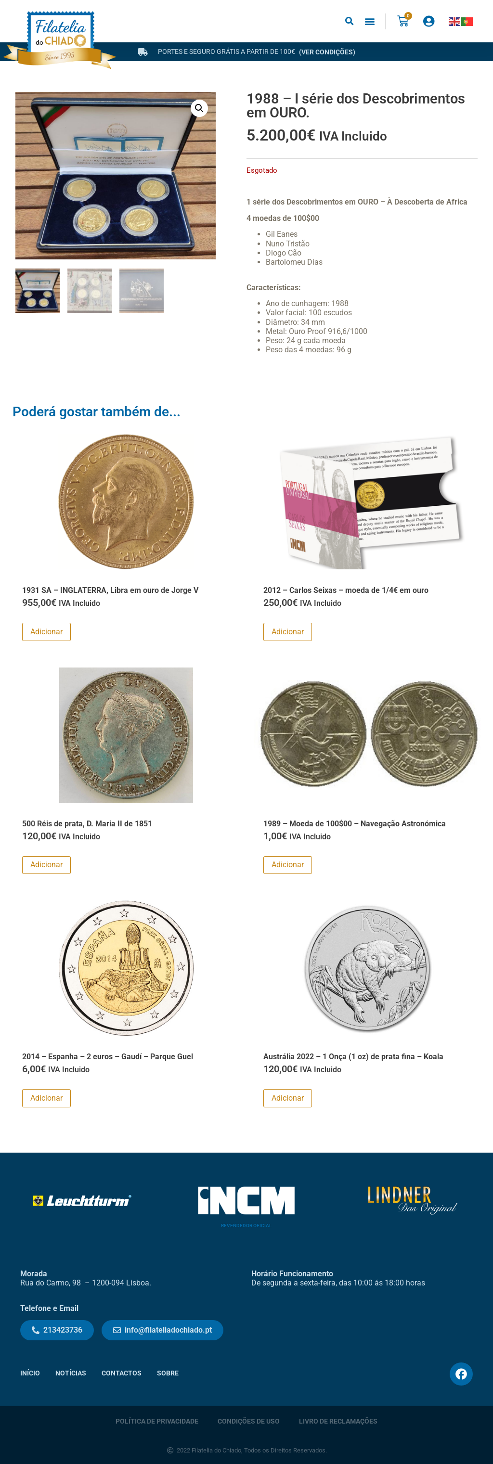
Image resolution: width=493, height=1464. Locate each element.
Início (30, 1373)
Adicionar (46, 631)
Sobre (168, 1373)
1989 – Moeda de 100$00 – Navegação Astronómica (354, 823)
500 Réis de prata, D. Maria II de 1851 (87, 823)
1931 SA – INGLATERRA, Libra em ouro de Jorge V (110, 590)
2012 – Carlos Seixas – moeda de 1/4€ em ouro (345, 590)
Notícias (70, 1373)
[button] (349, 21)
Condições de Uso (249, 1421)
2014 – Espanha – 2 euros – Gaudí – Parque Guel (107, 1056)
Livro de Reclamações (338, 1421)
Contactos (122, 1373)
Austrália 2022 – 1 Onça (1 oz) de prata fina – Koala (353, 1056)
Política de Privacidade (157, 1421)
